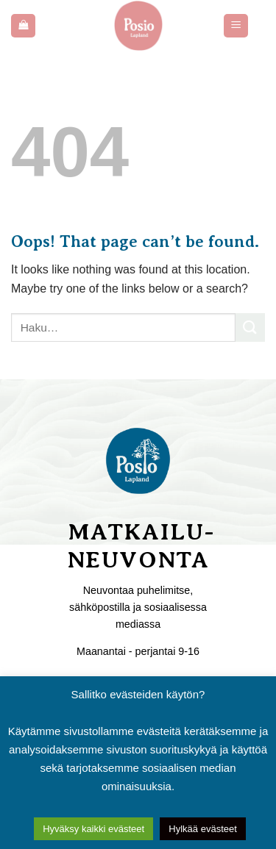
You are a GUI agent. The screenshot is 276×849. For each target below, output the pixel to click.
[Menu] (236, 26)
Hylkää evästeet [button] (203, 828)
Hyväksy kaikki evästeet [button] (93, 828)
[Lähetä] (250, 327)
